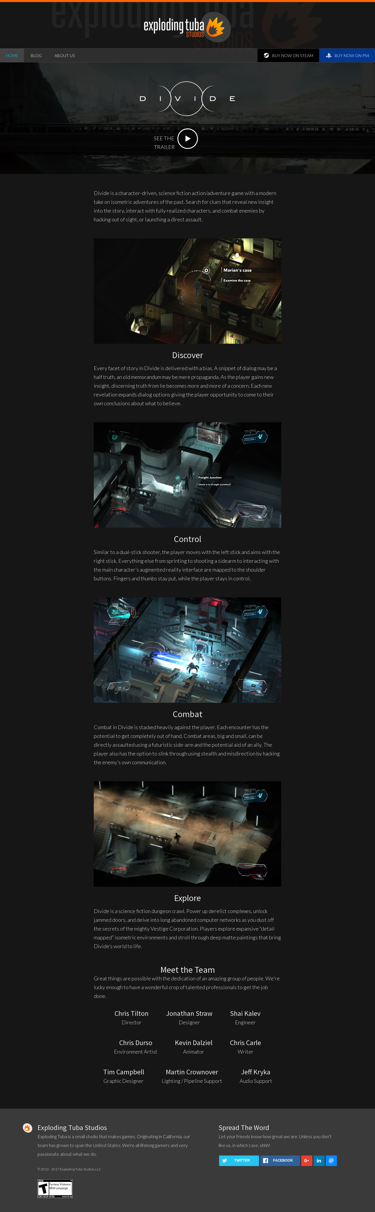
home (12, 55)
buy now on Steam (288, 55)
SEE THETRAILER (176, 134)
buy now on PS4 (347, 55)
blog (36, 55)
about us (64, 55)
